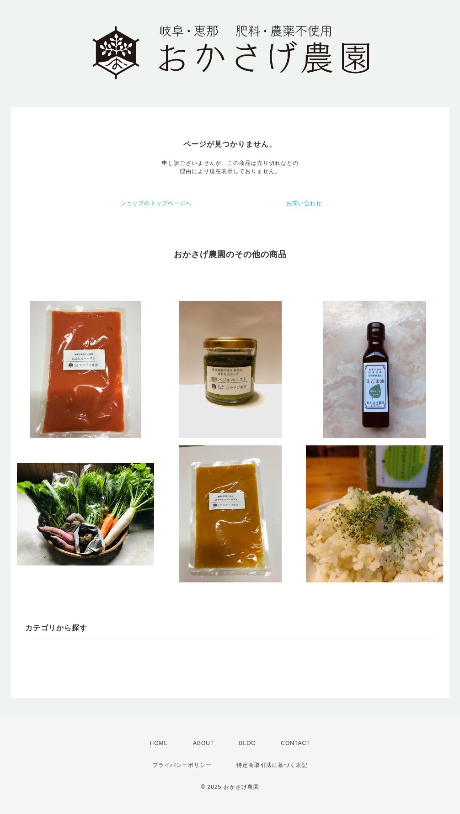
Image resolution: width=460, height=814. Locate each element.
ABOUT (203, 743)
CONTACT (295, 743)
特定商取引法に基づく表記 (272, 765)
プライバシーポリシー (182, 765)
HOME (159, 743)
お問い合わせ (304, 203)
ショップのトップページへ (156, 203)
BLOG (247, 743)
